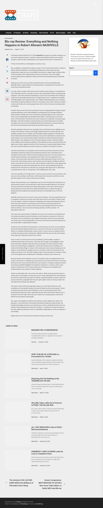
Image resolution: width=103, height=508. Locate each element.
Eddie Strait (34, 368)
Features (8, 33)
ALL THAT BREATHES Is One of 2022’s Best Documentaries (46, 428)
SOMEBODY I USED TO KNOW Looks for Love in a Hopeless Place (47, 452)
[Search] (95, 73)
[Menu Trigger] (95, 4)
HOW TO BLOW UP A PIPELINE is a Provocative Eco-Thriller (45, 355)
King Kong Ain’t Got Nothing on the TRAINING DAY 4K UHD (45, 380)
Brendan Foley (8, 49)
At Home (25, 33)
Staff (69, 33)
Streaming (33, 33)
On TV (52, 33)
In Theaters (17, 33)
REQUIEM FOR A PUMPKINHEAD (44, 330)
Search (71, 68)
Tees (74, 33)
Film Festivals (43, 33)
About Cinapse (60, 33)
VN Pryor (33, 342)
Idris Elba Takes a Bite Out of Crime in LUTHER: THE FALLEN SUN (46, 404)
